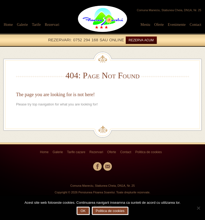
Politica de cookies (148, 152)
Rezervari (52, 25)
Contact (195, 25)
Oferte (159, 25)
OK (83, 211)
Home (8, 25)
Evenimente (177, 25)
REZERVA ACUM (141, 40)
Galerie (22, 25)
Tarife (36, 25)
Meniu (145, 25)
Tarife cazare (76, 152)
